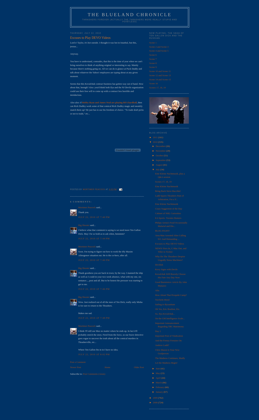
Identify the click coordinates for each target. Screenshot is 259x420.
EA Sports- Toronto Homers (168, 218)
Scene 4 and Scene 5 (159, 50)
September (161, 160)
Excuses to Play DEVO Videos (169, 243)
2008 (155, 402)
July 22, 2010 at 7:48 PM (94, 318)
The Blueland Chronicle (130, 14)
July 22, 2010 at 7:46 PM (94, 260)
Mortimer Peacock (87, 207)
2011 (155, 137)
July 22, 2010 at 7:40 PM (94, 217)
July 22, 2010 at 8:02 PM (94, 354)
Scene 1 (153, 42)
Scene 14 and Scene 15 (160, 79)
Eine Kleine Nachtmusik (166, 186)
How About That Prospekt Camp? (171, 295)
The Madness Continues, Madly (170, 358)
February (160, 387)
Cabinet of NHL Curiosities (168, 213)
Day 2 (158, 331)
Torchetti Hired (162, 299)
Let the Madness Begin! (166, 362)
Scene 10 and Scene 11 (160, 71)
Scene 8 (153, 63)
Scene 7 (153, 59)
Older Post (139, 367)
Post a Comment (78, 362)
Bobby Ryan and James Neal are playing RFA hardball (109, 102)
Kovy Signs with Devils (166, 269)
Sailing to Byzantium (165, 304)
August (159, 164)
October (160, 155)
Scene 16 (153, 83)
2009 (155, 397)
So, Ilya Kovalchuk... (165, 313)
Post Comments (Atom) (94, 374)
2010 (155, 142)
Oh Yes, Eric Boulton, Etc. (167, 309)
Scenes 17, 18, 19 (157, 87)
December (161, 146)
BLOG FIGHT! (162, 230)
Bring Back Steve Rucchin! (168, 191)
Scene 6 (153, 55)
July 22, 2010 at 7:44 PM (94, 238)
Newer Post (75, 367)
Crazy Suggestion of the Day (168, 208)
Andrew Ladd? (162, 345)
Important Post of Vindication (169, 335)
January (160, 392)
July (158, 169)
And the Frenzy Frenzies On (168, 340)
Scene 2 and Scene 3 (159, 46)
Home (107, 367)
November (161, 150)
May (158, 373)
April (158, 378)
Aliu (157, 290)
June (158, 368)
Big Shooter (83, 225)
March (159, 382)
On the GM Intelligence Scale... (170, 318)
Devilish (159, 264)
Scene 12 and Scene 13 (160, 75)
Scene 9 (153, 67)
